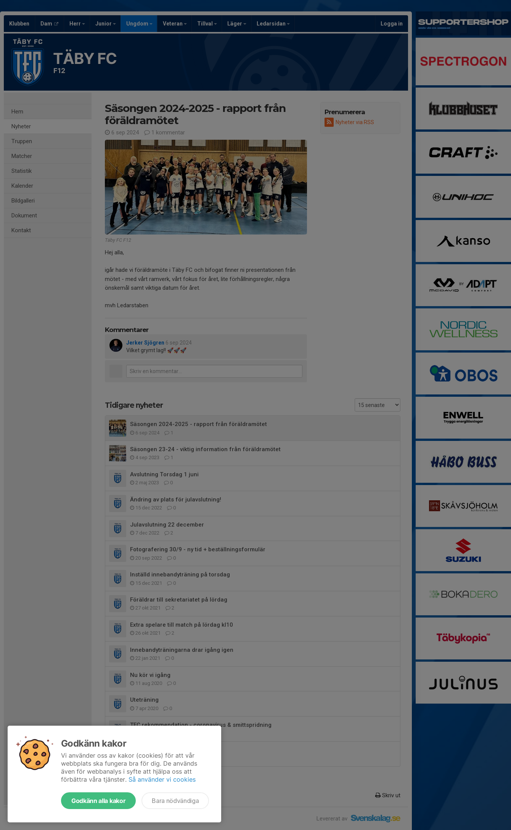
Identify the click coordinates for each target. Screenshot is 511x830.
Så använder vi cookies (162, 779)
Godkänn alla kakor (98, 800)
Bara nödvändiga (175, 800)
